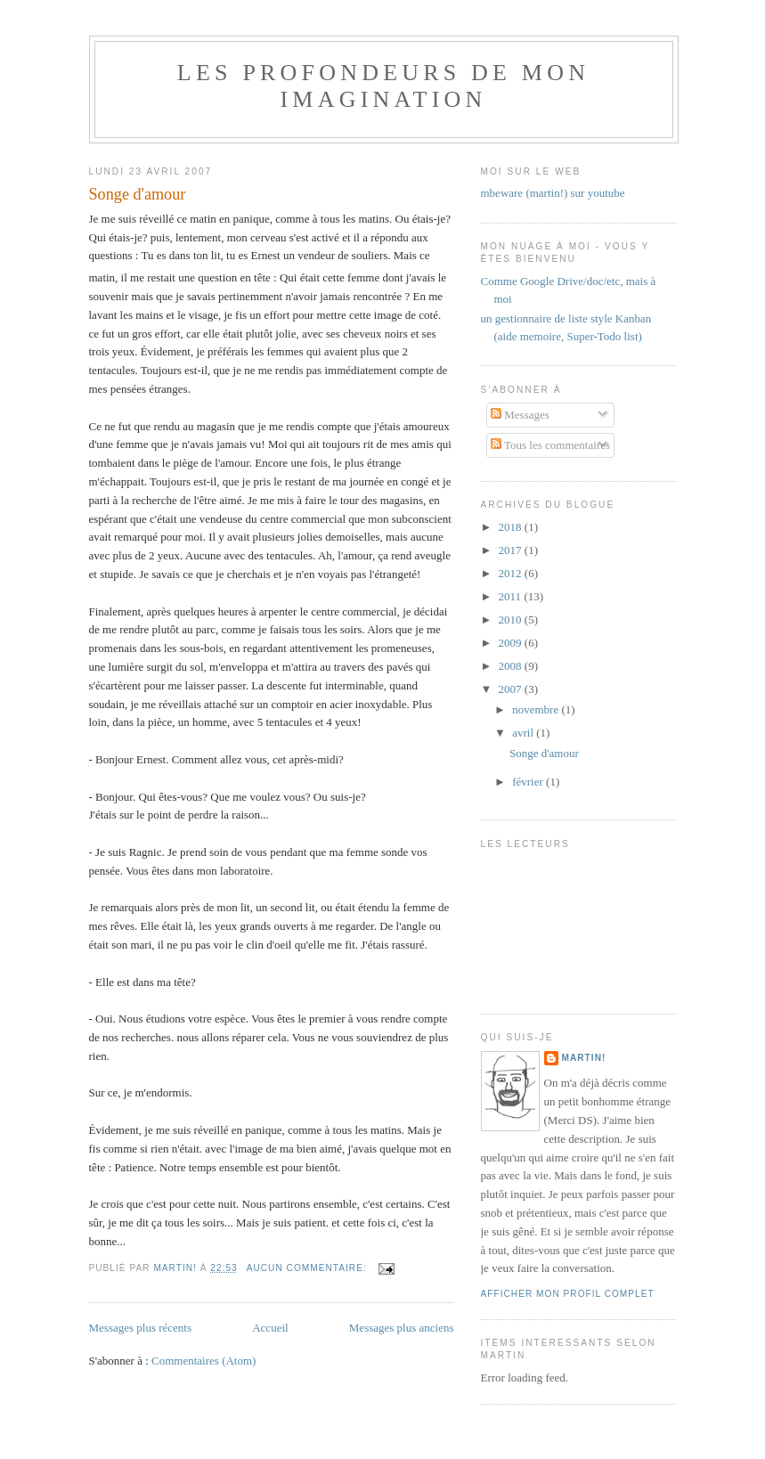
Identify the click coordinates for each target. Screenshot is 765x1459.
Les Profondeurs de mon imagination (383, 86)
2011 (512, 596)
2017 (512, 550)
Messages (520, 414)
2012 (512, 573)
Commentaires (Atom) (203, 1360)
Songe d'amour (137, 194)
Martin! (584, 1058)
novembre (536, 709)
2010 (512, 619)
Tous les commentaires (550, 445)
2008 (512, 665)
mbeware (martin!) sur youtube (553, 193)
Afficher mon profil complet (568, 1294)
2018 (512, 527)
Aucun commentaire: (308, 1268)
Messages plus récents (140, 1327)
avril (524, 732)
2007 (512, 689)
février (529, 781)
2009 (512, 642)
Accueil (270, 1327)
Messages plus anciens (401, 1327)
